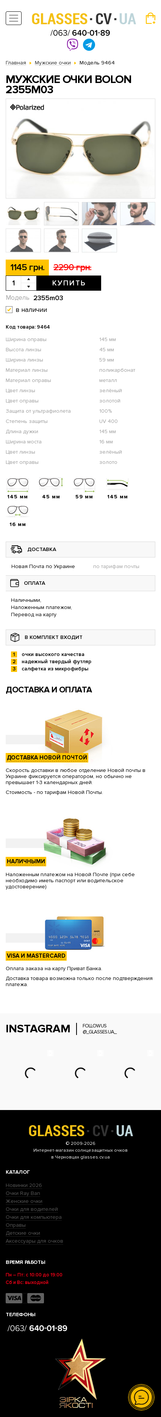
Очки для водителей (32, 1209)
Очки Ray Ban (23, 1193)
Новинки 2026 (24, 1185)
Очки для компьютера (34, 1217)
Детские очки (23, 1233)
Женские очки (24, 1201)
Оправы (16, 1225)
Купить (69, 283)
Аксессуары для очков (34, 1241)
